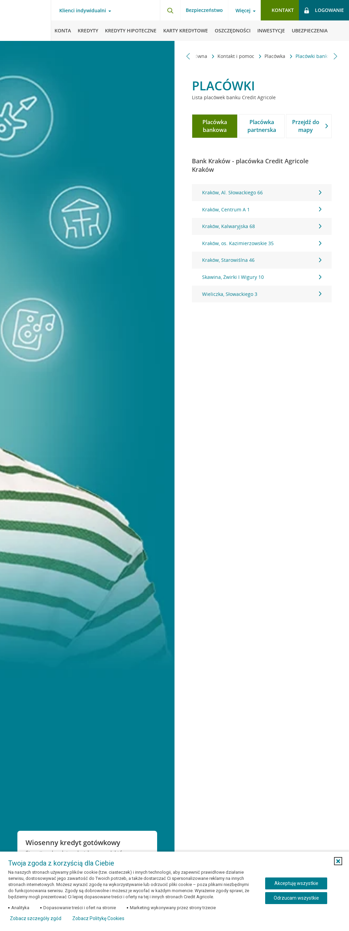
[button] (338, 861)
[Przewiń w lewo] (188, 56)
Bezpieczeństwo (204, 10)
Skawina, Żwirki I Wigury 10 (261, 277)
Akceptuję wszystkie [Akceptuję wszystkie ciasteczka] (296, 883)
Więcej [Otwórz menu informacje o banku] (243, 10)
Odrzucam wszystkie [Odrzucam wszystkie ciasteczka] (296, 898)
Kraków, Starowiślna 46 (261, 260)
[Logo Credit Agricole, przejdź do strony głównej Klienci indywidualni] (25, 20)
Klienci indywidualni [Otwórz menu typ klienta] (82, 10)
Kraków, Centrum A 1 (261, 209)
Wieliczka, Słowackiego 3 (261, 294)
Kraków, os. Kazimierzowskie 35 (261, 243)
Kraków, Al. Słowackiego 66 (261, 192)
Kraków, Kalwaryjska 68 (261, 226)
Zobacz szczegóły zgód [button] (35, 918)
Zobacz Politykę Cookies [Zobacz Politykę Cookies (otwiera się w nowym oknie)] (98, 918)
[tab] (215, 126)
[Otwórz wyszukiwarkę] (170, 10)
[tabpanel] (262, 243)
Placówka (242, 56)
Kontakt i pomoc (203, 56)
